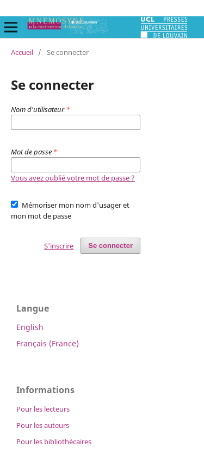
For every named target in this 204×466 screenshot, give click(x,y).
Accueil (22, 52)
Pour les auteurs (42, 425)
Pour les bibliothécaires (53, 441)
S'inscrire (58, 246)
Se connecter (110, 245)
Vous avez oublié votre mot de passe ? (73, 178)
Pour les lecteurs (43, 409)
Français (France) (47, 343)
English (30, 327)
